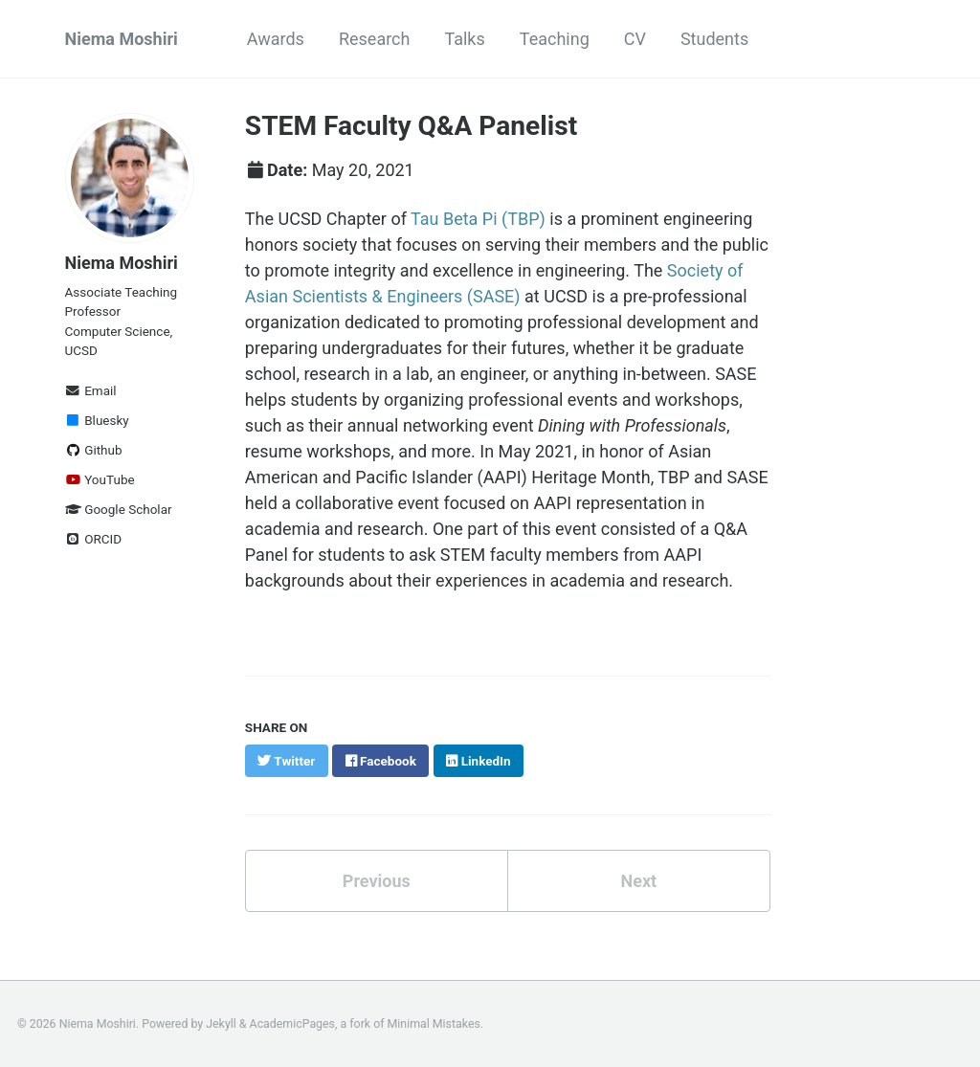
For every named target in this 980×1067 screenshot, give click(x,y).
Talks (464, 39)
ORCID (93, 538)
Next (638, 881)
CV (635, 39)
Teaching (555, 39)
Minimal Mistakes (434, 1024)
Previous (377, 881)
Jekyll (221, 1024)
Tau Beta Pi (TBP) (478, 219)
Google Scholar (118, 509)
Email (91, 390)
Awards (275, 39)
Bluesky (97, 420)
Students (714, 39)
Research (375, 39)
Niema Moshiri (121, 39)
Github (93, 449)
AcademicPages (292, 1024)
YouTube (100, 479)
